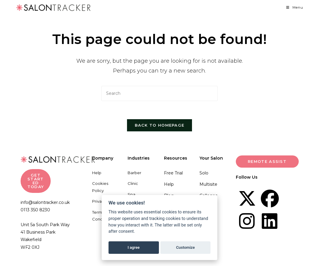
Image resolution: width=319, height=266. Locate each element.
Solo (203, 173)
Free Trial (173, 173)
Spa (131, 194)
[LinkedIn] (269, 221)
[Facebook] (269, 198)
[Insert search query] (159, 93)
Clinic (133, 183)
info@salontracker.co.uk (45, 202)
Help (96, 172)
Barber (134, 172)
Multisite (208, 184)
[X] (247, 198)
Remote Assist (267, 161)
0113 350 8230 (35, 210)
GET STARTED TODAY (35, 181)
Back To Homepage (160, 125)
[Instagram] (247, 221)
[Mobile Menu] (294, 7)
